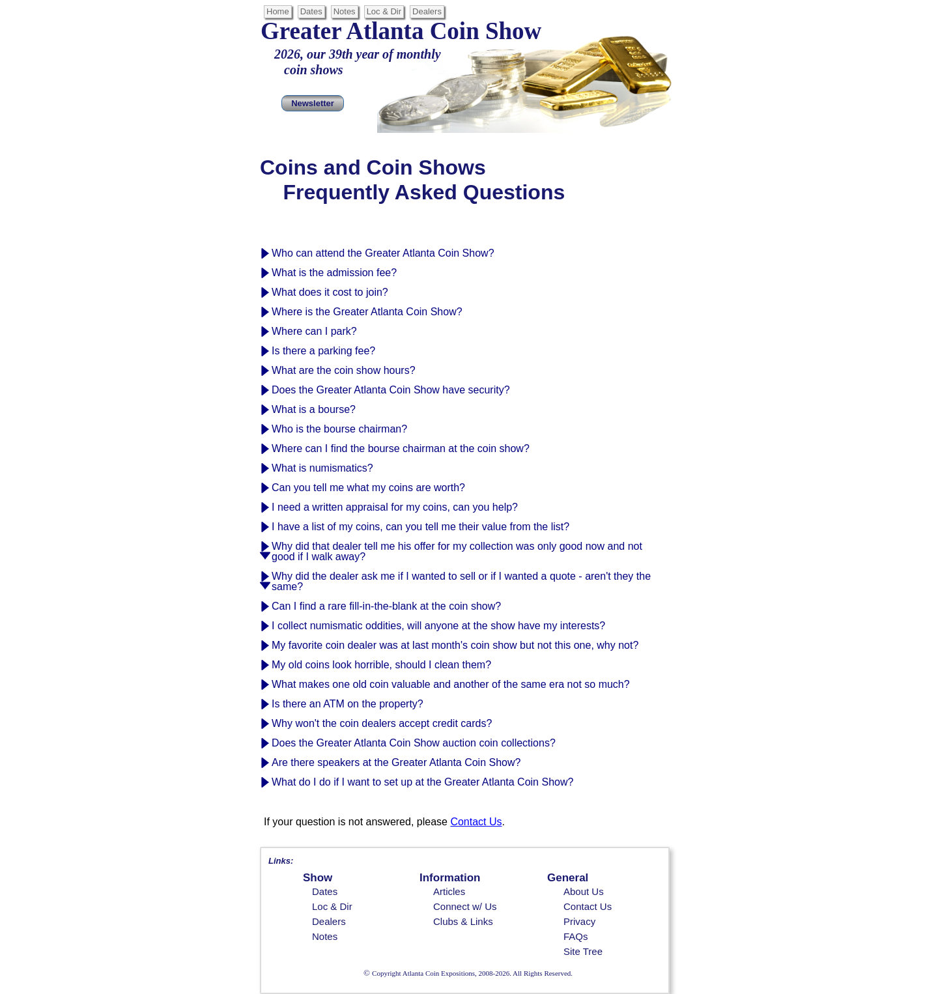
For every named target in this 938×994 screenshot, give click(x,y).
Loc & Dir (384, 11)
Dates (311, 11)
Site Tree (583, 951)
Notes (345, 11)
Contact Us (587, 906)
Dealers (427, 11)
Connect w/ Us (465, 906)
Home (277, 11)
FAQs (575, 936)
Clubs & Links (463, 921)
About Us (583, 891)
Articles (449, 891)
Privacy (579, 921)
